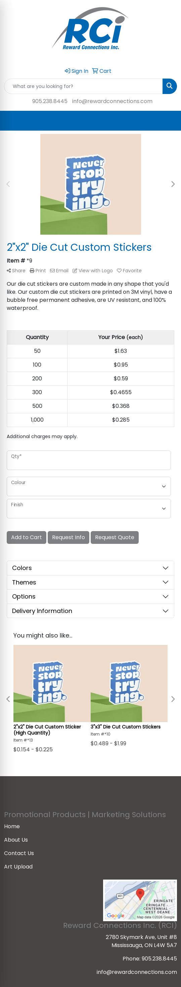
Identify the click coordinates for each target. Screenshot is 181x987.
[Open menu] (167, 121)
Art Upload (18, 867)
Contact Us (19, 853)
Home (12, 826)
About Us (16, 840)
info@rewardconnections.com (112, 101)
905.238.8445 (49, 101)
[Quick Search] (83, 86)
